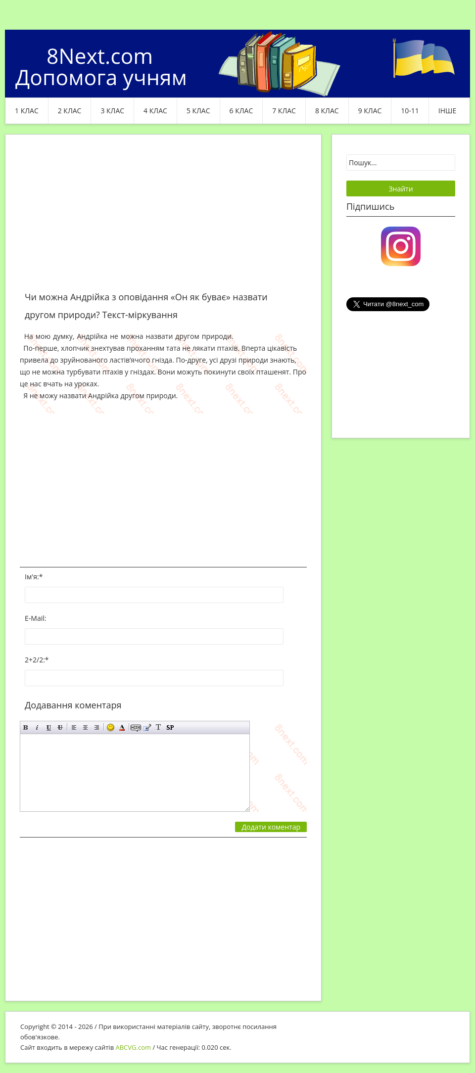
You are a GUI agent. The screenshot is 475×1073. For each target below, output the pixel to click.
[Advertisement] (163, 218)
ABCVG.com (133, 1047)
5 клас (198, 110)
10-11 (410, 110)
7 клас (284, 110)
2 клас (70, 110)
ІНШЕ (447, 110)
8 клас (327, 110)
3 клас (112, 110)
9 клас (370, 110)
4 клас (155, 110)
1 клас (27, 110)
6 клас (241, 110)
